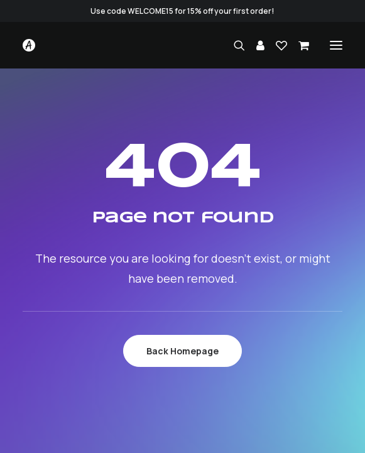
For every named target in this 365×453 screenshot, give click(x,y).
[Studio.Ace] (29, 45)
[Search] (233, 45)
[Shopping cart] (298, 45)
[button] (336, 45)
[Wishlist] (275, 45)
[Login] (254, 45)
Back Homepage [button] (182, 351)
